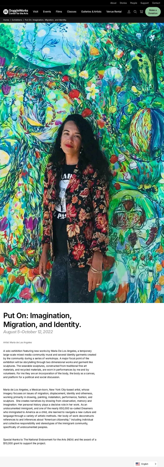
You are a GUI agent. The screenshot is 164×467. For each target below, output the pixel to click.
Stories (123, 3)
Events (47, 11)
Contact (156, 3)
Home (6, 20)
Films (59, 11)
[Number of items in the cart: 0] (141, 11)
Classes (71, 11)
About (113, 3)
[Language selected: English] (146, 464)
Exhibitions (17, 20)
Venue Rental (114, 11)
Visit (35, 11)
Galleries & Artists (91, 11)
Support (145, 3)
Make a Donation (152, 12)
